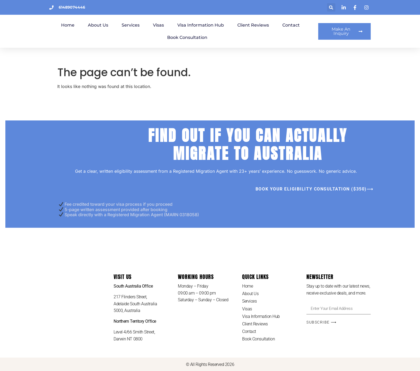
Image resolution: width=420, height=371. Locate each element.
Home (99, 25)
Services (162, 25)
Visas (189, 25)
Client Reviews (284, 25)
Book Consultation (218, 37)
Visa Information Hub (231, 25)
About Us (129, 25)
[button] (331, 7)
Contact (176, 37)
